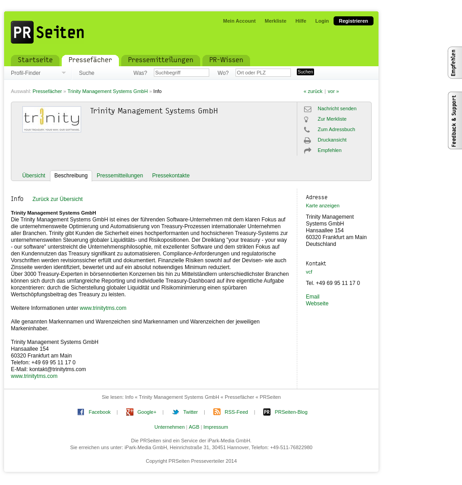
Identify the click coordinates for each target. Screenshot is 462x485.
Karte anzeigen (322, 205)
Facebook (99, 412)
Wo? (223, 73)
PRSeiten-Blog (291, 412)
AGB (194, 427)
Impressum (215, 427)
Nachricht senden (337, 108)
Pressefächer (47, 91)
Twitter (190, 412)
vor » (333, 91)
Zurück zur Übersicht (57, 199)
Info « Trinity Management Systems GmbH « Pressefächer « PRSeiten (203, 397)
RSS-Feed (236, 412)
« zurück (313, 91)
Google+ (147, 412)
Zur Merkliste (332, 119)
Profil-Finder (25, 73)
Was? (140, 73)
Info (157, 91)
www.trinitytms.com (103, 308)
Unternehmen (169, 427)
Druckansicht (332, 139)
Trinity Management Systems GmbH (108, 91)
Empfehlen (330, 150)
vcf (309, 271)
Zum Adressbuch (336, 129)
